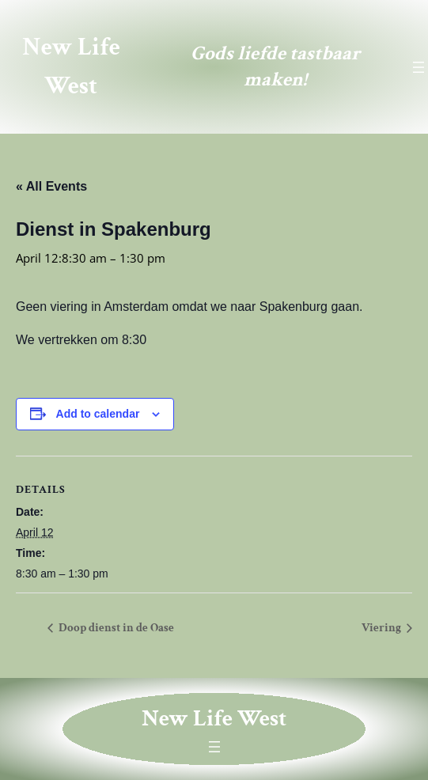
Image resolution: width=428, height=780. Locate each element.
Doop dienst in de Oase (115, 627)
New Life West (214, 718)
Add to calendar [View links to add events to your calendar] (98, 413)
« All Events (51, 186)
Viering (382, 627)
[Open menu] (418, 67)
